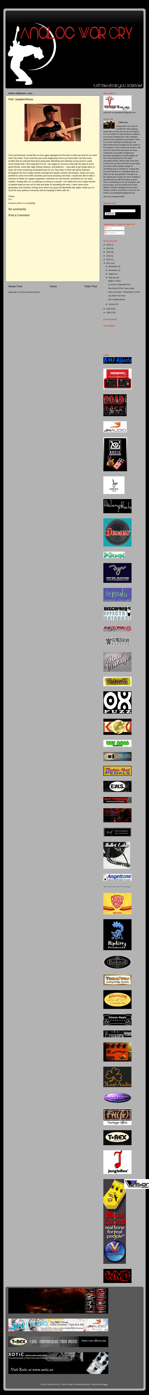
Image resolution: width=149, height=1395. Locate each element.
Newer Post (15, 286)
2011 (108, 263)
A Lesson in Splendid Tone (119, 284)
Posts (108, 228)
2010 (108, 309)
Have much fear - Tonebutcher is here (124, 292)
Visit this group (133, 217)
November (113, 270)
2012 (108, 259)
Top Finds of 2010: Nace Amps (121, 288)
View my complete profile (113, 196)
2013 (108, 256)
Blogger (104, 1384)
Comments (110, 233)
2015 (108, 252)
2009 (108, 312)
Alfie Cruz (123, 122)
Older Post (90, 286)
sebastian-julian (83, 1384)
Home (53, 286)
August (112, 274)
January (112, 304)
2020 (108, 245)
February (113, 278)
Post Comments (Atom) (30, 292)
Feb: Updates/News (116, 299)
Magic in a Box (114, 281)
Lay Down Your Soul (116, 296)
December (113, 266)
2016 (108, 248)
